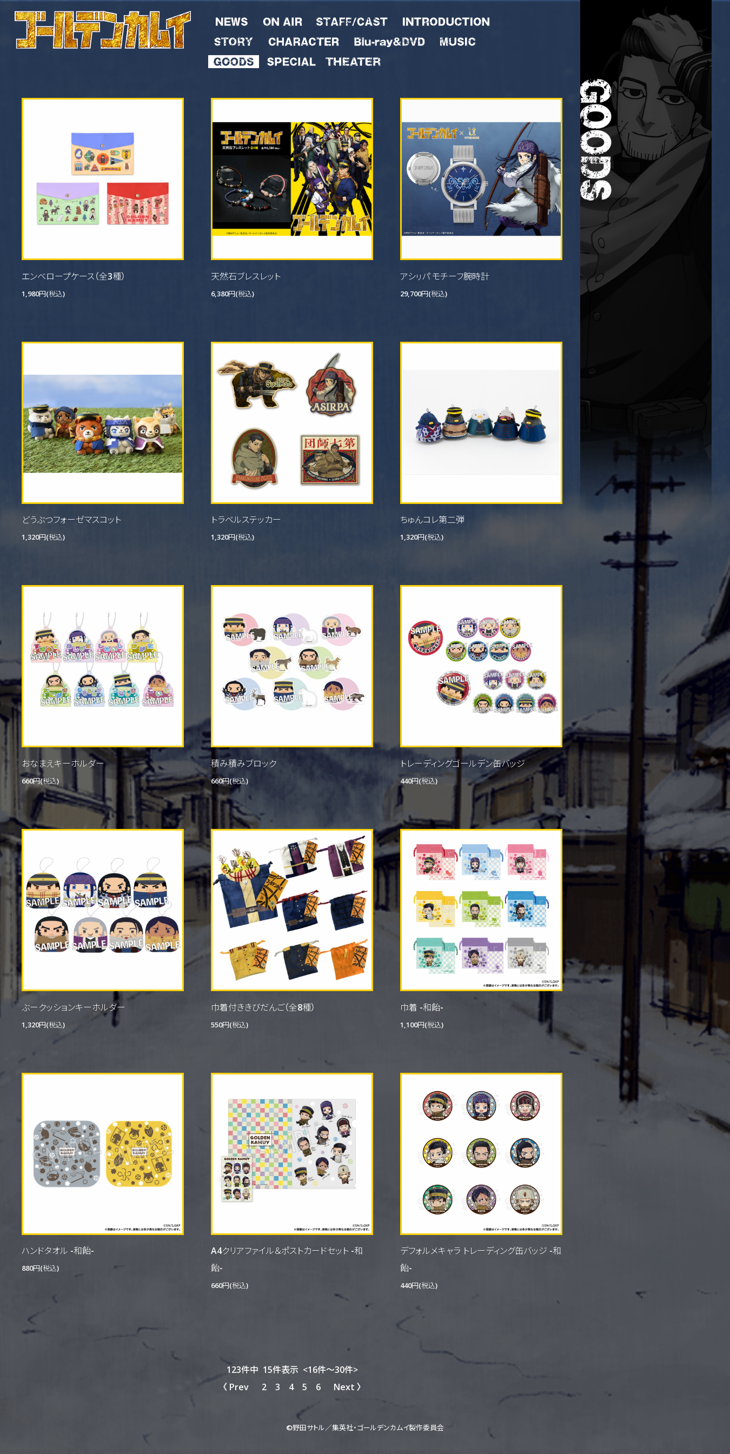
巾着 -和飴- (421, 1006)
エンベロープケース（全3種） (73, 275)
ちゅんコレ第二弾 (432, 519)
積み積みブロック (243, 762)
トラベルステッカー (246, 519)
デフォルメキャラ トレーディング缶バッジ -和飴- (480, 1259)
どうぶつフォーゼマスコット (71, 519)
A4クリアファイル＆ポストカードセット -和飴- (287, 1259)
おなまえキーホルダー (63, 762)
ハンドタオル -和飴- (58, 1250)
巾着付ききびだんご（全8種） (263, 1006)
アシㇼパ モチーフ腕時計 (444, 275)
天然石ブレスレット (246, 275)
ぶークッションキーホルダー (73, 1006)
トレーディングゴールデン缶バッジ (462, 762)
